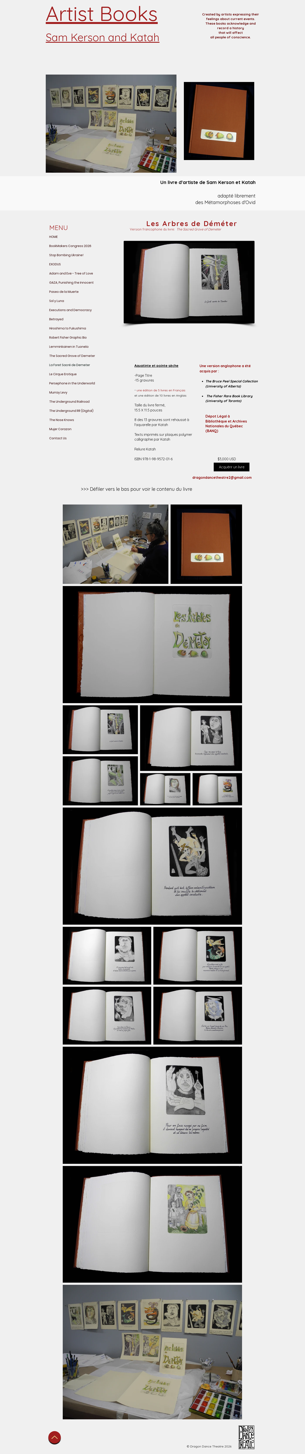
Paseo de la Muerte (64, 292)
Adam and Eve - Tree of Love (71, 273)
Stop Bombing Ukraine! (66, 255)
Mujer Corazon (60, 429)
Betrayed (56, 319)
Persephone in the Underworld (72, 383)
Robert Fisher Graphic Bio (68, 337)
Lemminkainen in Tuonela (68, 346)
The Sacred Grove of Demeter (72, 356)
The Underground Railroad (69, 401)
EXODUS (55, 264)
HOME (53, 237)
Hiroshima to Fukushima (67, 328)
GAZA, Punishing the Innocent (71, 282)
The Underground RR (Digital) (71, 411)
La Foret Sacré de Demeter (69, 365)
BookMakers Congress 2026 (70, 246)
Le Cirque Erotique (63, 374)
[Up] (54, 1437)
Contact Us (58, 438)
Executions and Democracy (70, 310)
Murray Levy (58, 392)
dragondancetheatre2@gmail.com (222, 477)
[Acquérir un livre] (231, 467)
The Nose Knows (61, 420)
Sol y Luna (56, 301)
